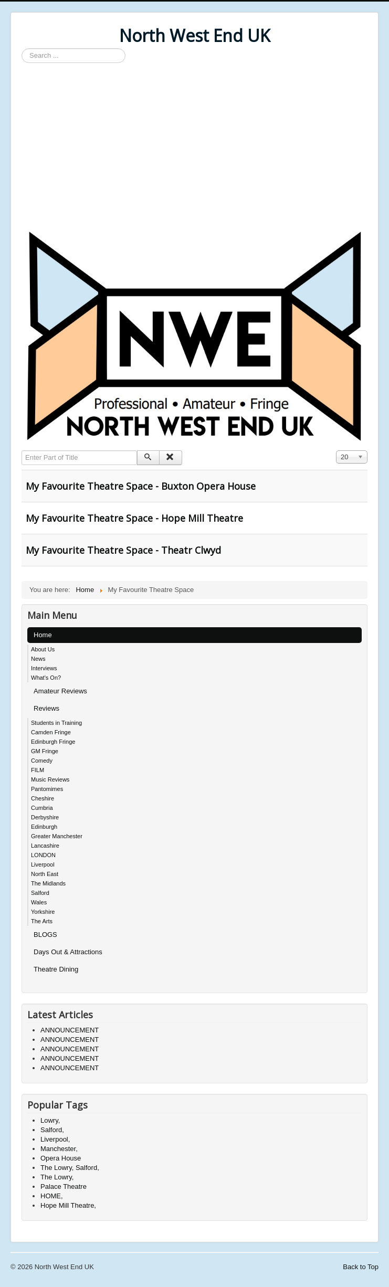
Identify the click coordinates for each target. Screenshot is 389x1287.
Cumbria (42, 808)
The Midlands (48, 883)
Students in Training (56, 723)
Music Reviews (50, 779)
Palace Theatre (63, 1186)
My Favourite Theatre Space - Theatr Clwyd (123, 550)
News (38, 659)
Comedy (41, 760)
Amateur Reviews (60, 691)
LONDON (43, 855)
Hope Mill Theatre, (68, 1205)
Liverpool (43, 864)
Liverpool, (55, 1139)
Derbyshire (45, 817)
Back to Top (361, 1267)
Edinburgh (44, 827)
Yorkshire (43, 912)
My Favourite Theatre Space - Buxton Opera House (141, 486)
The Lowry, (56, 1177)
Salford (40, 893)
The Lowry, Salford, (69, 1168)
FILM (37, 770)
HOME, (51, 1196)
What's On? (46, 677)
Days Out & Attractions (68, 952)
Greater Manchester (56, 836)
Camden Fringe (51, 732)
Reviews (46, 708)
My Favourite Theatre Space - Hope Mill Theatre (134, 518)
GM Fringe (44, 751)
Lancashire (45, 845)
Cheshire (42, 798)
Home (43, 635)
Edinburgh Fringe (53, 742)
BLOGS (45, 934)
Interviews (44, 668)
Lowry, (50, 1120)
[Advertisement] (194, 146)
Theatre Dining (56, 969)
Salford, (52, 1130)
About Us (43, 649)
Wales (39, 902)
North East (44, 874)
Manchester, (59, 1149)
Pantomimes (47, 789)
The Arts (41, 921)
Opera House (60, 1158)
